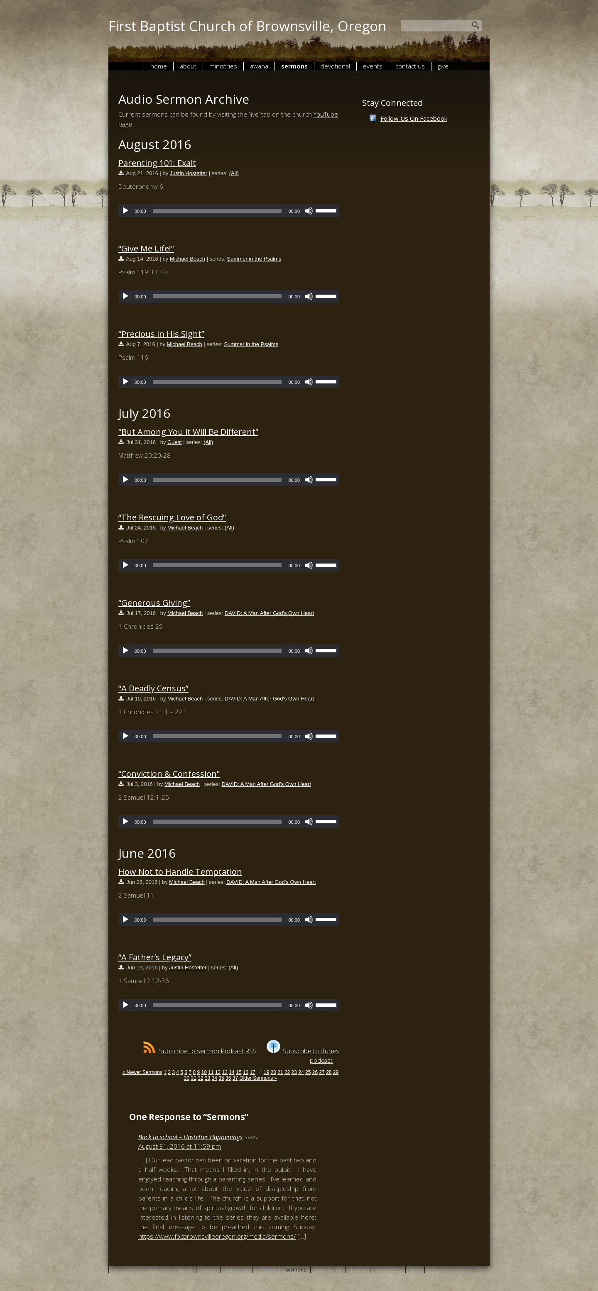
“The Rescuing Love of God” (172, 517)
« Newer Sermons (142, 1072)
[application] (228, 211)
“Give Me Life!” (146, 248)
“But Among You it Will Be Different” (188, 431)
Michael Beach (187, 259)
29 (335, 1072)
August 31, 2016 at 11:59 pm (179, 1146)
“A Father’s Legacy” (154, 957)
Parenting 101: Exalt (157, 162)
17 (252, 1072)
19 (266, 1072)
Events (372, 66)
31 (193, 1078)
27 (321, 1072)
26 (315, 1072)
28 (328, 1072)
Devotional (335, 66)
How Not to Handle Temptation (180, 871)
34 (214, 1078)
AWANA (259, 66)
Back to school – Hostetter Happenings (190, 1136)
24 (301, 1072)
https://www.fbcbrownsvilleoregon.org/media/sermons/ (217, 1236)
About (188, 66)
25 (308, 1072)
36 (228, 1078)
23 (294, 1072)
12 (218, 1072)
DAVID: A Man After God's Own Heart (269, 613)
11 (210, 1072)
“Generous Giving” (154, 602)
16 (245, 1072)
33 (207, 1078)
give (443, 66)
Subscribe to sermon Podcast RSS (200, 1051)
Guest (174, 442)
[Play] (125, 211)
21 (280, 1072)
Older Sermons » (258, 1078)
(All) (234, 173)
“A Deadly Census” (153, 688)
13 (225, 1072)
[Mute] (309, 211)
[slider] (217, 211)
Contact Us (410, 66)
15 (238, 1072)
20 (273, 1072)
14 (231, 1072)
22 (287, 1072)
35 (221, 1078)
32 (200, 1078)
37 (235, 1078)
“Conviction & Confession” (169, 773)
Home (158, 66)
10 (203, 1072)
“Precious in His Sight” (161, 333)
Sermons (294, 66)
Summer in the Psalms (254, 259)
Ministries (223, 66)
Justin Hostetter (188, 173)
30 (186, 1078)
